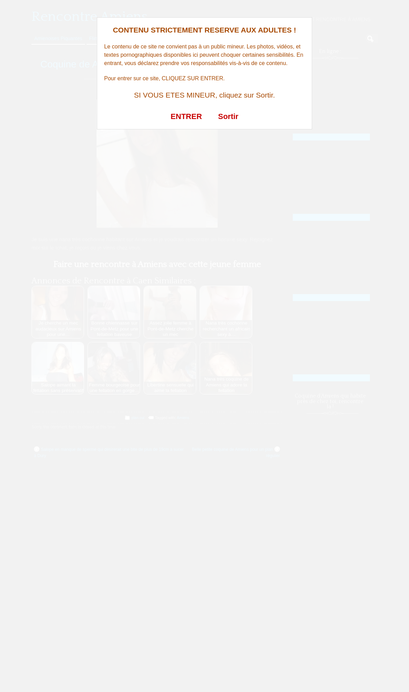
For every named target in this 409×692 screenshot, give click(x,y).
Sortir (228, 116)
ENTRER (186, 116)
